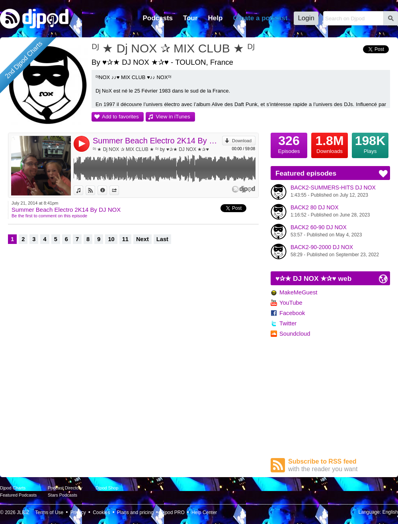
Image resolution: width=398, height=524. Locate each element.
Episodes (289, 143)
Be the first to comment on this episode (49, 215)
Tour (190, 18)
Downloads (329, 143)
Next (142, 239)
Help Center (204, 512)
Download (242, 140)
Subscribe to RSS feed (339, 465)
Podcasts (157, 18)
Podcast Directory (65, 487)
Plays (370, 143)
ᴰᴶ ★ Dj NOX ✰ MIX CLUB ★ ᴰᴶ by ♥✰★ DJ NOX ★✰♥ (151, 149)
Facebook (292, 313)
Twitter (288, 323)
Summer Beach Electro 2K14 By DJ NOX (157, 140)
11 (125, 239)
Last (162, 239)
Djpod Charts (12, 487)
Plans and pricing (135, 512)
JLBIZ (23, 512)
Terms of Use (49, 512)
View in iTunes (173, 117)
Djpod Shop (107, 487)
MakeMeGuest (298, 292)
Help (215, 18)
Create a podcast (260, 18)
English (390, 512)
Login (306, 18)
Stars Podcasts (62, 495)
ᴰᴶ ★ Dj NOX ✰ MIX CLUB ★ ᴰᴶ (173, 48)
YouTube (290, 303)
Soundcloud (294, 334)
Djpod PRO (172, 512)
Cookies (101, 512)
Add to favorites (120, 117)
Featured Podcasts (18, 495)
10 (111, 239)
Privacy (78, 512)
